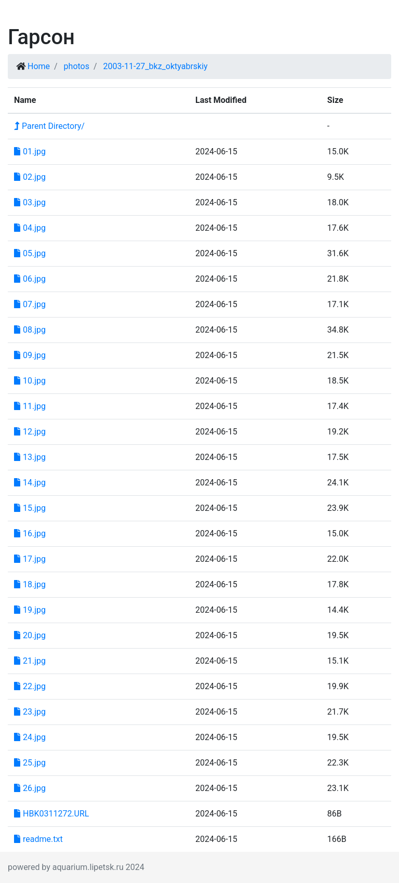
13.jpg (30, 457)
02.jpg (30, 177)
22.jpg (30, 686)
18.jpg (30, 584)
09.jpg (30, 355)
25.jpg (30, 763)
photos (76, 66)
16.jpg (30, 533)
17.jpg (30, 559)
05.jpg (30, 253)
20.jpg (30, 635)
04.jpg (30, 228)
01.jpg (30, 151)
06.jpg (30, 279)
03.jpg (30, 202)
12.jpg (30, 432)
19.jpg (30, 610)
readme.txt (38, 839)
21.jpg (30, 661)
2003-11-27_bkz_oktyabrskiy (155, 66)
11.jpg (30, 406)
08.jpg (30, 330)
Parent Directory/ (49, 126)
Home (39, 66)
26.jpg (30, 788)
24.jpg (30, 737)
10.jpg (30, 381)
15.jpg (30, 508)
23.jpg (30, 712)
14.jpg (30, 482)
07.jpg (30, 304)
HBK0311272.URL (51, 814)
